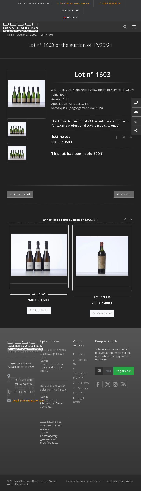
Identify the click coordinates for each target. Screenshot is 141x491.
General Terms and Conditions (83, 481)
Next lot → (123, 194)
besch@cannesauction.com (73, 3)
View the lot (39, 310)
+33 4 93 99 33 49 (109, 3)
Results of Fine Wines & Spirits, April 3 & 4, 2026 (53, 353)
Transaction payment (80, 375)
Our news (83, 382)
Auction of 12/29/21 (27, 34)
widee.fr (24, 484)
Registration (123, 371)
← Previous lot (20, 194)
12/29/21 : (70, 220)
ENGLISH (69, 17)
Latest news (50, 341)
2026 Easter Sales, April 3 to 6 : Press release (51, 425)
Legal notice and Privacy (119, 481)
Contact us (70, 10)
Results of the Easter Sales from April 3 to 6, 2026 (53, 389)
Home (10, 34)
